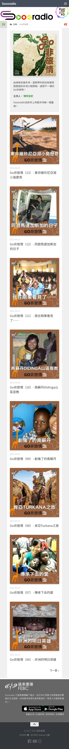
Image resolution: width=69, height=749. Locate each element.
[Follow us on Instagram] (40, 741)
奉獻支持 (30, 714)
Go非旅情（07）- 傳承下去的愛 (31, 592)
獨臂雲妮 (28, 96)
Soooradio (9, 3)
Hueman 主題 (44, 735)
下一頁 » (54, 670)
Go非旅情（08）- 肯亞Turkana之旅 (34, 525)
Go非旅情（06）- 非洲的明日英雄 (33, 659)
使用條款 (50, 714)
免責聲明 (60, 714)
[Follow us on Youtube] (34, 741)
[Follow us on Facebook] (29, 741)
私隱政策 (40, 714)
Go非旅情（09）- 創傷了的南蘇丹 (33, 458)
